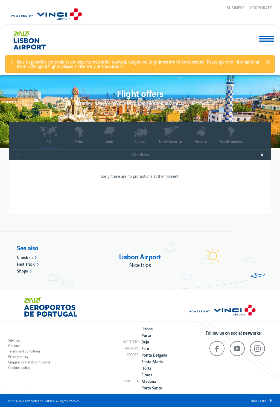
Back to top (258, 400)
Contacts (14, 345)
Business (235, 7)
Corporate (261, 7)
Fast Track (26, 264)
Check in (25, 257)
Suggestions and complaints (29, 362)
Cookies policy (19, 367)
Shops (22, 270)
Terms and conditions (24, 351)
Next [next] (266, 155)
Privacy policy (18, 356)
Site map (14, 340)
